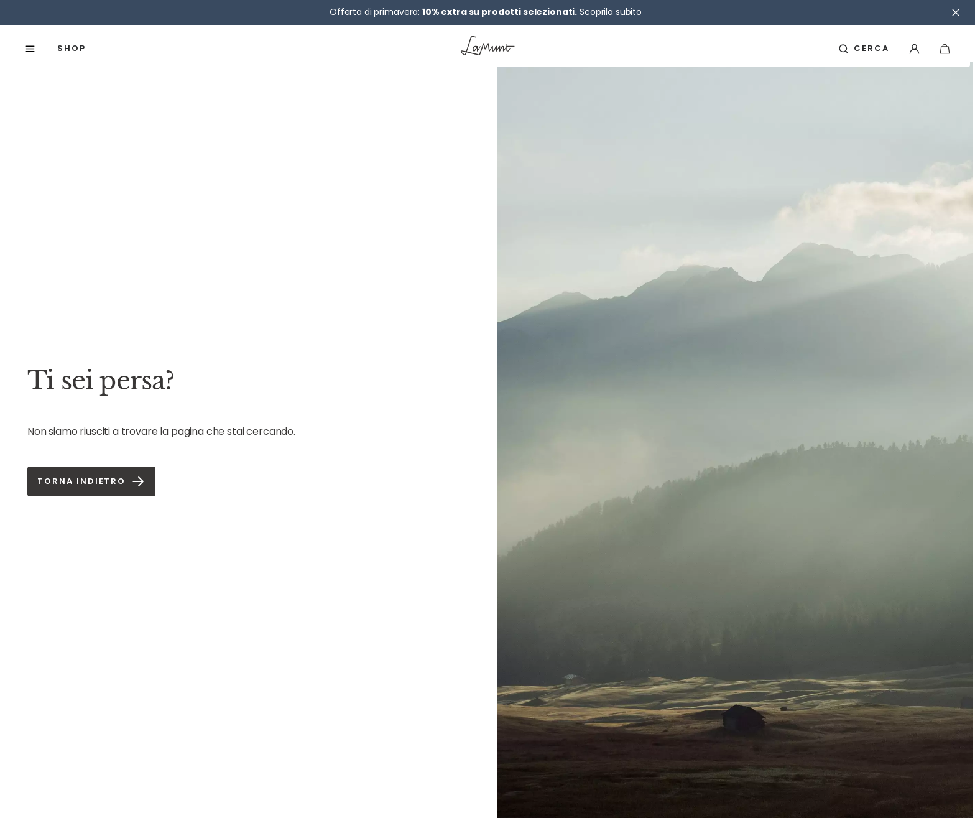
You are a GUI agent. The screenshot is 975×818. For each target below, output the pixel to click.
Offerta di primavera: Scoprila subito (486, 12)
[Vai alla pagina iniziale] (487, 48)
